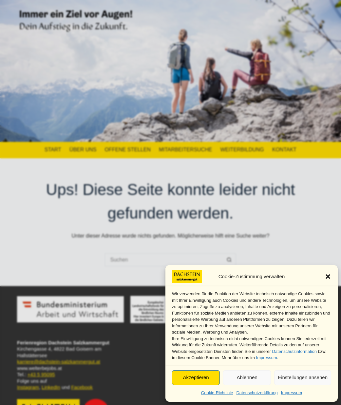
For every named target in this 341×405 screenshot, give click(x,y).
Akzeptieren (196, 377)
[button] (328, 276)
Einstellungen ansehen (303, 377)
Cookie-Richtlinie (217, 392)
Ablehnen (247, 377)
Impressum (266, 357)
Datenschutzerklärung (256, 392)
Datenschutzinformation (294, 351)
